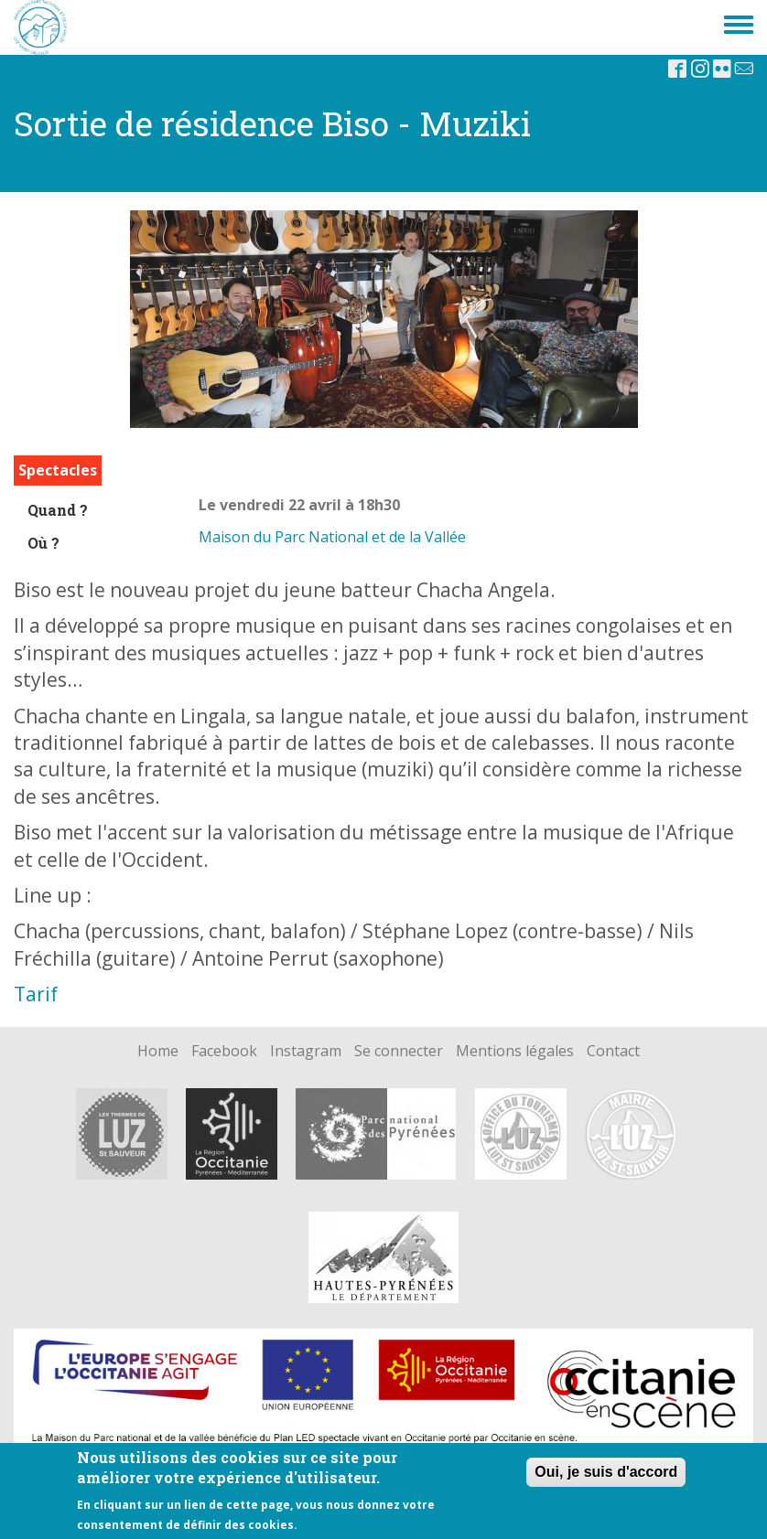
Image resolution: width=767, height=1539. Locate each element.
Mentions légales (515, 1051)
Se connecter (398, 1051)
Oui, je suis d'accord (606, 1472)
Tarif (36, 994)
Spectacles (57, 470)
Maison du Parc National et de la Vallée (332, 537)
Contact (613, 1051)
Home (157, 1051)
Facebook (224, 1051)
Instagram (305, 1051)
